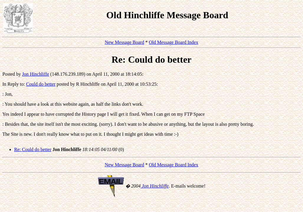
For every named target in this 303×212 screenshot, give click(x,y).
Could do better (40, 84)
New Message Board (124, 42)
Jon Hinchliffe (35, 74)
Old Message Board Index (173, 42)
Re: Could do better (32, 149)
